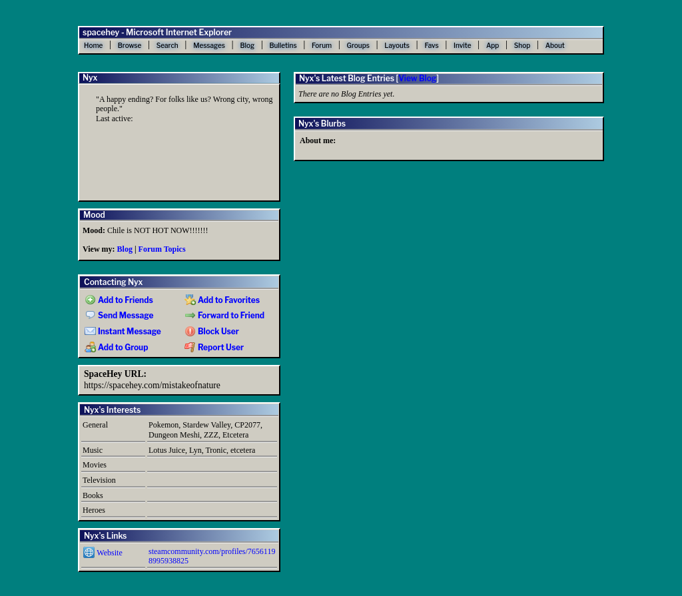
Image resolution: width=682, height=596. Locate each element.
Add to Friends (119, 300)
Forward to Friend (224, 315)
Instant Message (123, 331)
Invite (462, 45)
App (492, 45)
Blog (247, 45)
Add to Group (116, 347)
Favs (431, 45)
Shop (522, 45)
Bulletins (282, 45)
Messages (209, 45)
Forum (322, 45)
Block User (211, 331)
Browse (130, 45)
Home (93, 45)
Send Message (119, 315)
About (555, 45)
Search (167, 45)
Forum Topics (162, 249)
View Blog (417, 78)
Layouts (397, 45)
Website (103, 552)
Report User (214, 347)
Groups (358, 45)
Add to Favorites (222, 300)
